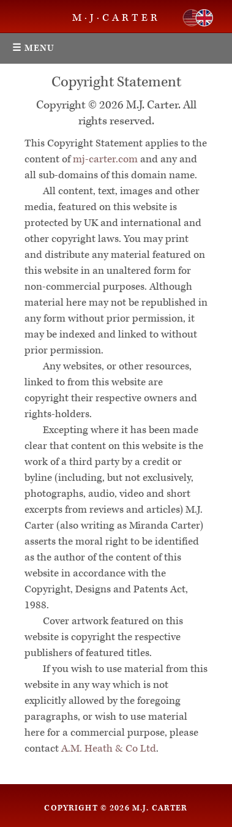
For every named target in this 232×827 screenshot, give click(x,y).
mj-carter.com (105, 159)
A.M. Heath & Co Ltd (108, 748)
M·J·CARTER (116, 18)
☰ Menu (33, 48)
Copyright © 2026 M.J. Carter (115, 808)
